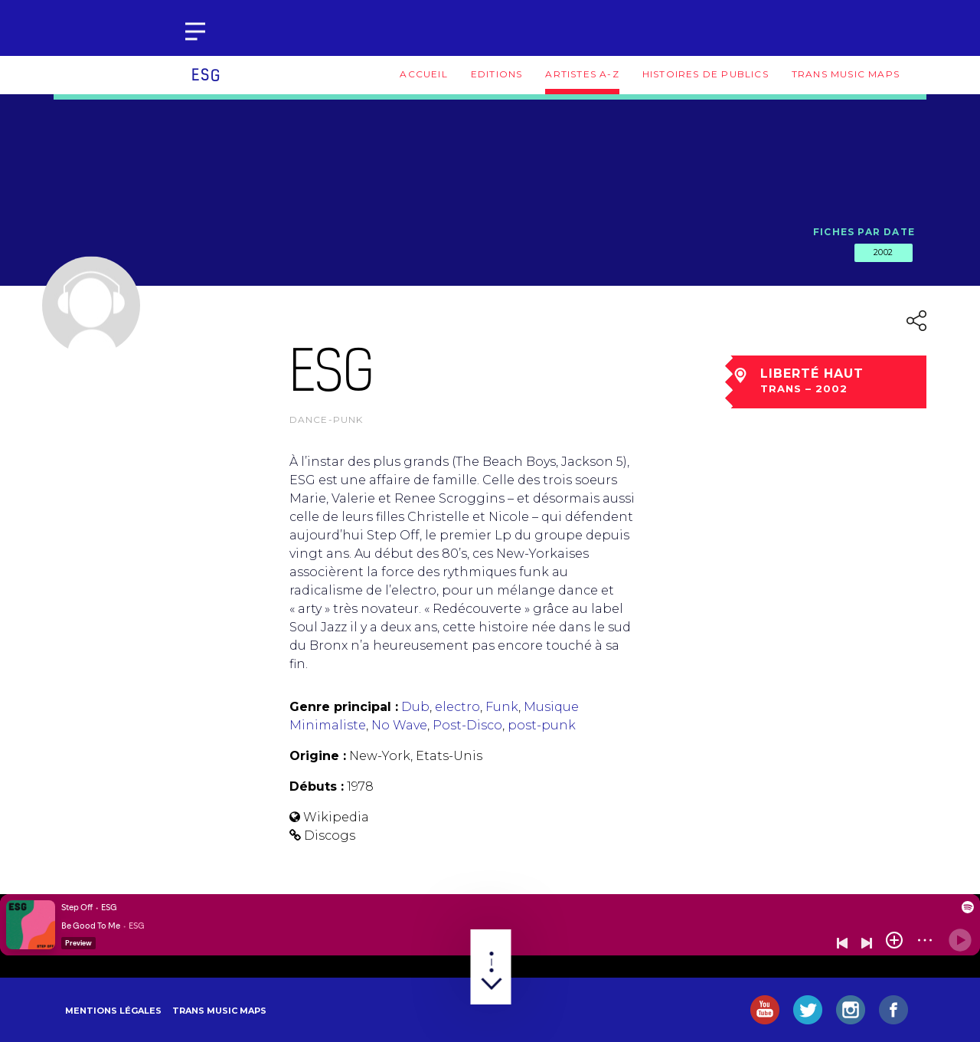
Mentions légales (113, 1010)
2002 (883, 252)
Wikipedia (336, 817)
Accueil (423, 74)
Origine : (317, 756)
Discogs (329, 835)
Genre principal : (343, 707)
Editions (497, 74)
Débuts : (316, 786)
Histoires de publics (705, 74)
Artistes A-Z (582, 74)
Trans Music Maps (846, 74)
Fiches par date (864, 232)
